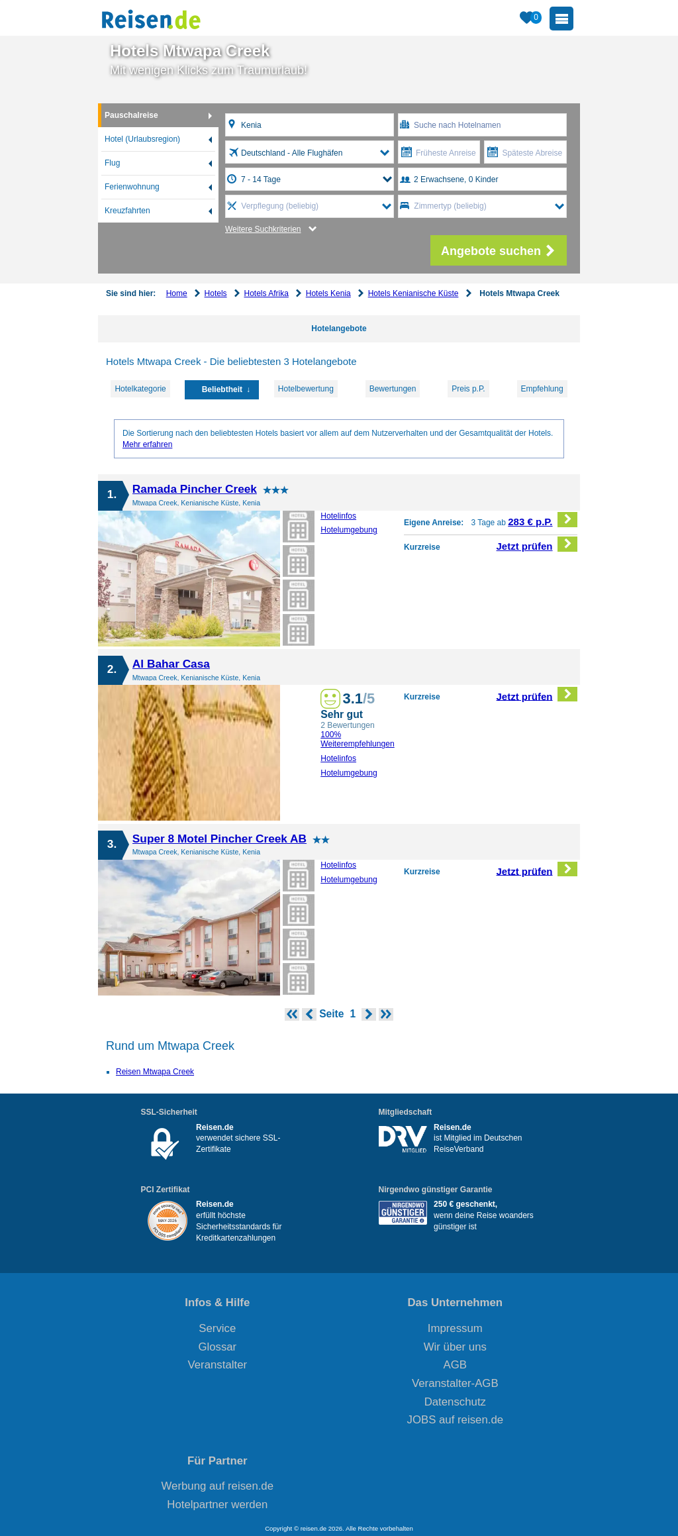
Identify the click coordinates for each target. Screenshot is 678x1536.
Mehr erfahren (147, 444)
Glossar (217, 1347)
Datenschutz (455, 1402)
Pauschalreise (131, 115)
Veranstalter (218, 1364)
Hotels (216, 293)
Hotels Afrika (266, 293)
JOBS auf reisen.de (455, 1419)
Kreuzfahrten (127, 210)
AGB (455, 1364)
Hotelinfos (338, 516)
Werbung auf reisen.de (217, 1486)
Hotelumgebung (348, 530)
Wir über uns (455, 1347)
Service (217, 1328)
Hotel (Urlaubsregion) (142, 139)
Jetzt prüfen (537, 544)
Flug (112, 163)
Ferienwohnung (132, 186)
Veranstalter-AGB (455, 1383)
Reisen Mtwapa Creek (155, 1071)
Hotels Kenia (328, 293)
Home (176, 293)
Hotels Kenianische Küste (413, 293)
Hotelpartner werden (217, 1504)
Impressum (455, 1328)
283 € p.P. (542, 519)
